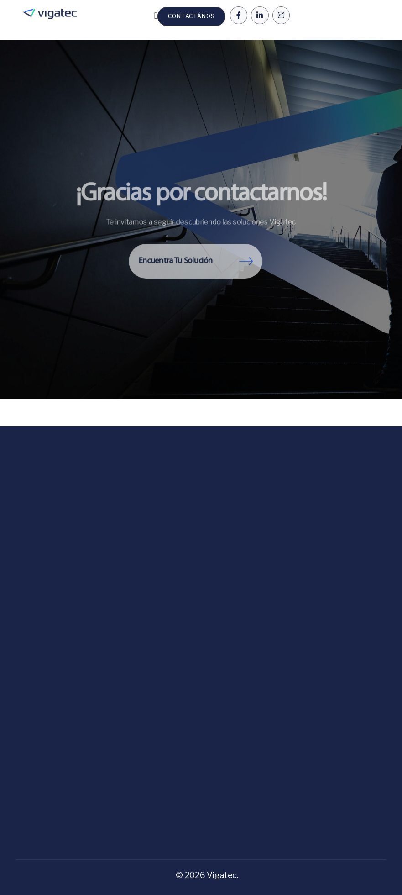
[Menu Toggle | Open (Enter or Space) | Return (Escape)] (155, 15)
